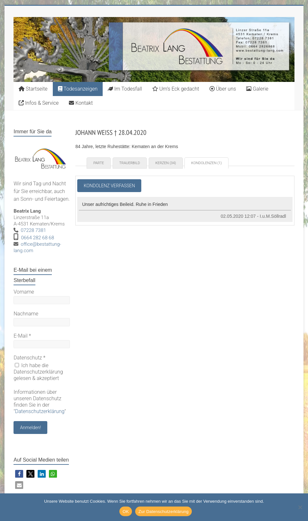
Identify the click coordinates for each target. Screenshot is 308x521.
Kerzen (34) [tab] (165, 163)
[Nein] (300, 507)
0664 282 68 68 (37, 238)
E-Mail (22, 336)
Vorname (24, 292)
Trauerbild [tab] (129, 163)
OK (126, 511)
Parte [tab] (98, 163)
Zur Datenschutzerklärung (163, 511)
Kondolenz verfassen (109, 185)
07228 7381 (33, 230)
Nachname (26, 314)
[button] (19, 474)
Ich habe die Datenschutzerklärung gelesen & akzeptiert (38, 371)
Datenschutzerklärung (40, 411)
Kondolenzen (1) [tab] (206, 163)
